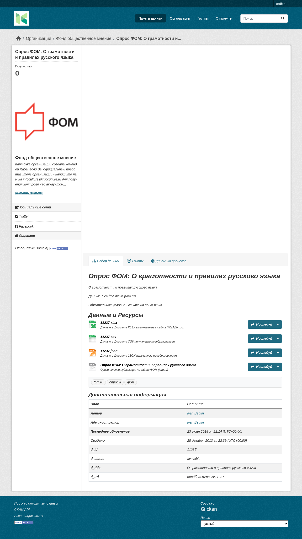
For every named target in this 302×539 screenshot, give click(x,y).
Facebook (24, 226)
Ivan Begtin (195, 413)
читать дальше (29, 193)
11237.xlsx (109, 323)
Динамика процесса (168, 261)
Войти (281, 3)
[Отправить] (282, 18)
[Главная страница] (18, 38)
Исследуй (261, 324)
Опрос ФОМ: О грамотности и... (148, 38)
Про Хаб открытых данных (36, 503)
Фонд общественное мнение (83, 38)
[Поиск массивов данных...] (264, 18)
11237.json (109, 351)
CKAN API (22, 510)
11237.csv (108, 337)
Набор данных (105, 261)
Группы (203, 18)
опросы (115, 382)
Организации (180, 18)
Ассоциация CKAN (28, 516)
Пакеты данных (150, 18)
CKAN (209, 509)
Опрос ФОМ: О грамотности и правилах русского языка (148, 365)
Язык (205, 518)
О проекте (224, 18)
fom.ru (98, 382)
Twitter (22, 216)
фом (130, 382)
